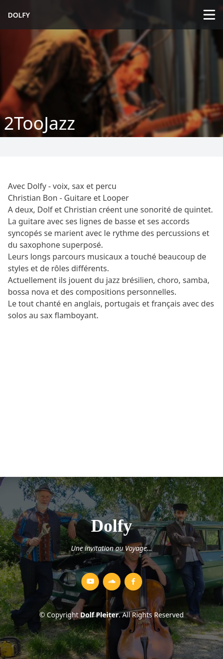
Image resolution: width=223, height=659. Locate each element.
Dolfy (19, 15)
